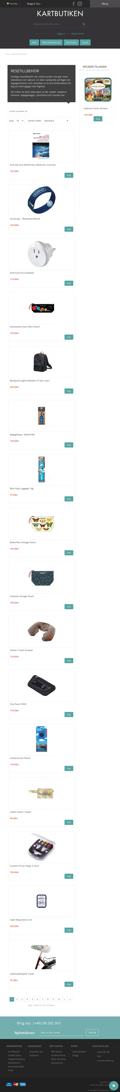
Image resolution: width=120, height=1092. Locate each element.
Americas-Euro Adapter (22, 272)
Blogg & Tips (33, 3)
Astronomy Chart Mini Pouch (25, 325)
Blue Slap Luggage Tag (22, 487)
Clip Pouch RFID (18, 702)
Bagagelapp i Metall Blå (22, 433)
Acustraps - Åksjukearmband (25, 218)
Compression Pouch (20, 755)
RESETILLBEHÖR (19, 54)
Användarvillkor (16, 1063)
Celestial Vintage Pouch (22, 594)
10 (59, 996)
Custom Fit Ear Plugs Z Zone (24, 863)
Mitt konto (56, 1048)
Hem (8, 54)
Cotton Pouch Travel (20, 809)
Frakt (10, 1067)
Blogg (75, 1052)
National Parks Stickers (96, 108)
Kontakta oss (36, 1048)
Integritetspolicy (16, 1056)
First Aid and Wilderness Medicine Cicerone (33, 164)
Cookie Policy (15, 1052)
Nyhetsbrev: (25, 1030)
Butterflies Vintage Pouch (23, 540)
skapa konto (77, 33)
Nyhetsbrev (57, 1060)
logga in (61, 33)
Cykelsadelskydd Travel (22, 971)
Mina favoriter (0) (51, 42)
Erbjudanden (79, 1048)
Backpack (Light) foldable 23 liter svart (30, 379)
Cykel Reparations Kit (21, 917)
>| (70, 996)
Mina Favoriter (58, 1056)
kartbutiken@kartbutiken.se (105, 1058)
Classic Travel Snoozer (21, 648)
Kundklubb (14, 1048)
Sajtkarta (34, 1052)
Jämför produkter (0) (18, 111)
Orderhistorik (58, 1052)
